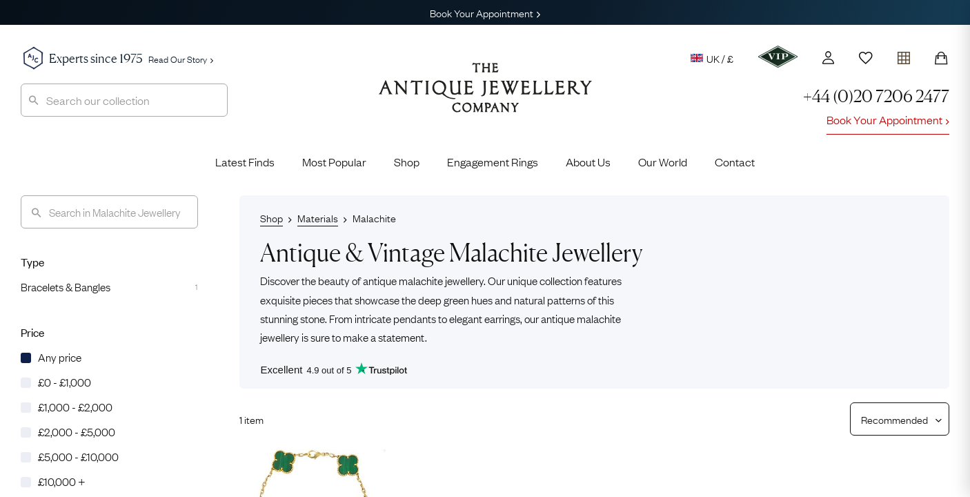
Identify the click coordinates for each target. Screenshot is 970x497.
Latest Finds (245, 161)
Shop (406, 161)
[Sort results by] (894, 419)
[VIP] (778, 57)
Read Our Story (180, 59)
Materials (317, 217)
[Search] (109, 211)
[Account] (828, 57)
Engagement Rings (492, 161)
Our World (662, 161)
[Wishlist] (866, 58)
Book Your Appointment (485, 12)
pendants (414, 317)
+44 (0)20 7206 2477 (876, 96)
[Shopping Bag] (941, 58)
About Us (588, 161)
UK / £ (712, 58)
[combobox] (124, 100)
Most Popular (334, 161)
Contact (735, 161)
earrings (502, 317)
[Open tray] (904, 55)
